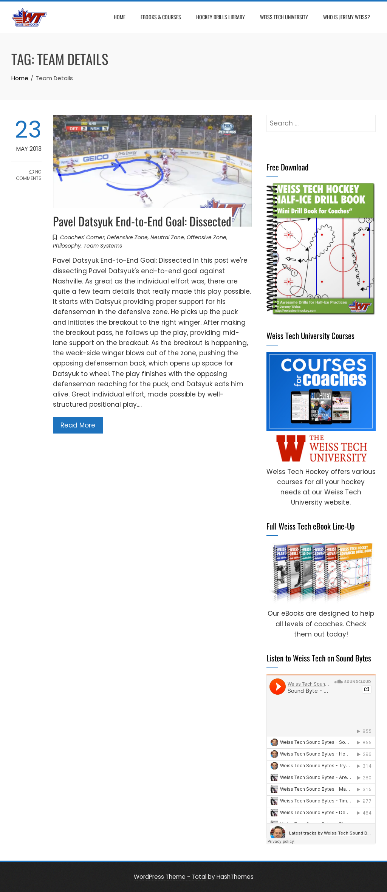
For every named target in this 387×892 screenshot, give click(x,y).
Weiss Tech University (284, 17)
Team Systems (103, 245)
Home (119, 17)
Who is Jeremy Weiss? (346, 17)
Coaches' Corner (82, 237)
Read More (77, 425)
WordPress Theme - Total (170, 877)
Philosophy (67, 245)
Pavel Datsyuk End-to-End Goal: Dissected (142, 221)
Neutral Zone (167, 237)
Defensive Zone (127, 237)
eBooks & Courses (161, 17)
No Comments (29, 175)
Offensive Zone (206, 237)
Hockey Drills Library (220, 17)
